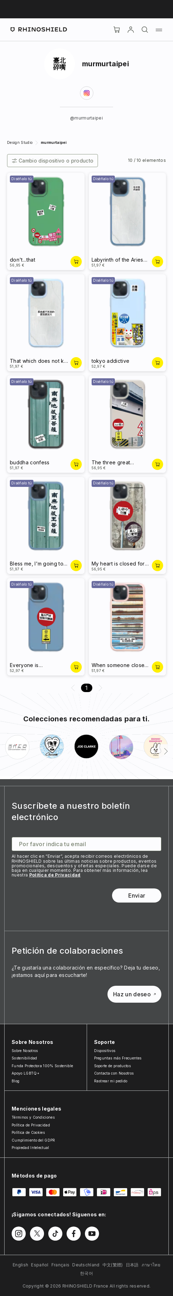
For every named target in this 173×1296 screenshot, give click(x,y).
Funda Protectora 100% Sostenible (42, 1066)
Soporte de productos (112, 1066)
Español (39, 1264)
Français (60, 1264)
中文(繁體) (113, 1264)
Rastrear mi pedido (111, 1081)
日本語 (132, 1264)
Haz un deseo (134, 994)
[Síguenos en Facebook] (74, 1234)
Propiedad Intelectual (30, 1147)
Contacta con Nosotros (114, 1073)
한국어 (86, 1273)
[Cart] (116, 29)
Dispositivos (105, 1051)
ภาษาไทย (151, 1264)
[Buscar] (144, 29)
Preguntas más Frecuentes (118, 1058)
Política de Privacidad (55, 875)
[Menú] (158, 29)
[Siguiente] (166, 751)
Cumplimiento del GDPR (33, 1140)
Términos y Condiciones (33, 1117)
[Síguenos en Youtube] (92, 1234)
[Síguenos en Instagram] (19, 1234)
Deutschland (86, 1264)
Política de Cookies (28, 1132)
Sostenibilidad (24, 1058)
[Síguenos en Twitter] (37, 1234)
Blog (15, 1081)
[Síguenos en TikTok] (55, 1234)
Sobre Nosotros (25, 1051)
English (20, 1264)
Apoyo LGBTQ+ (25, 1073)
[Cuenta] (130, 29)
